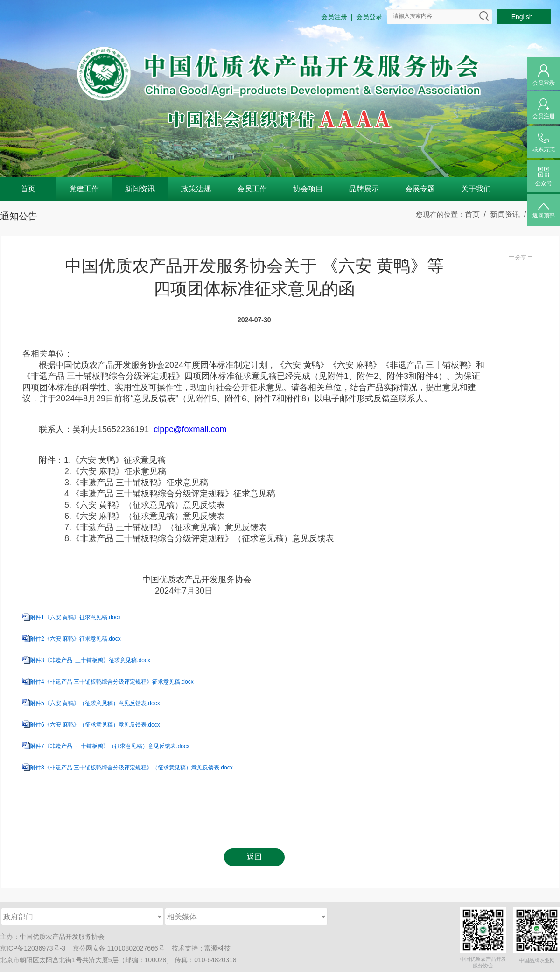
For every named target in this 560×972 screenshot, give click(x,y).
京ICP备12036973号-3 (32, 948)
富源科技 (217, 948)
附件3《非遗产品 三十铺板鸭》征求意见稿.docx (90, 660)
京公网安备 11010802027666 (115, 948)
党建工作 (84, 189)
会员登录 (369, 17)
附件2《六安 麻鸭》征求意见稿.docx (75, 639)
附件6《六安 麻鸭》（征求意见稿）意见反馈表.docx (95, 724)
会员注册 (334, 17)
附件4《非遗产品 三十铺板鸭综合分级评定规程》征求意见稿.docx (112, 681)
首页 (28, 189)
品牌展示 (364, 189)
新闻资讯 (140, 189)
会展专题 (420, 189)
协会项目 (308, 189)
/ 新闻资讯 (500, 214)
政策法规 (196, 189)
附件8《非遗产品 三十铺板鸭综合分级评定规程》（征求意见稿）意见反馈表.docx (131, 767)
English (524, 17)
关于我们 (476, 189)
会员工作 (252, 189)
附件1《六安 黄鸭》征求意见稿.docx (75, 617)
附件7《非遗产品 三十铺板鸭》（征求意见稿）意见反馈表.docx (109, 746)
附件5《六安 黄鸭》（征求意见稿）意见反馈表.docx (95, 703)
